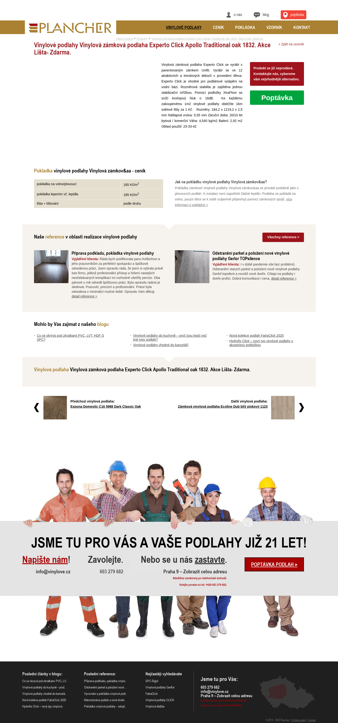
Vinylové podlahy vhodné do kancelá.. (44, 694)
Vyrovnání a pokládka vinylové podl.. (105, 694)
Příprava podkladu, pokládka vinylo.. (105, 681)
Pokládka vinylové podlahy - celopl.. (105, 706)
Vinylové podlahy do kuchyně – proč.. (44, 687)
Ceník (218, 27)
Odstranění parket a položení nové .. (105, 687)
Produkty (142, 38)
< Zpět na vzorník (291, 44)
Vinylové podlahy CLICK (160, 700)
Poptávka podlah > (274, 564)
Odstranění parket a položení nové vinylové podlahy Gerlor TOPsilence (250, 255)
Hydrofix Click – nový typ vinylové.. (43, 706)
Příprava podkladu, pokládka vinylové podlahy (113, 253)
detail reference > (84, 296)
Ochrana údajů (298, 720)
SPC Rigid (152, 681)
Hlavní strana (124, 38)
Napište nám (45, 559)
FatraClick (152, 694)
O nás (238, 14)
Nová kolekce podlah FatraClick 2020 (256, 335)
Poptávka (276, 98)
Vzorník (274, 27)
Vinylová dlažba (155, 706)
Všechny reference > (283, 237)
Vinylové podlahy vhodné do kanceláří (160, 345)
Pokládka (245, 27)
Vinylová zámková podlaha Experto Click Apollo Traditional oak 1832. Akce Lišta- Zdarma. (207, 38)
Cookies (312, 720)
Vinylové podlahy (184, 27)
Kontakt (301, 27)
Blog (266, 14)
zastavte (210, 559)
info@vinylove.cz (53, 571)
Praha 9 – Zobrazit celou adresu (195, 571)
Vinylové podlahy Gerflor (160, 687)
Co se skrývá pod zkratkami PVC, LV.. (44, 681)
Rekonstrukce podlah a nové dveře (104, 700)
